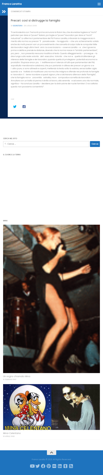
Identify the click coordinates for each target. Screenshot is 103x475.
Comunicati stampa (21, 11)
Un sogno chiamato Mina (16, 376)
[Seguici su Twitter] (37, 466)
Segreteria (17, 26)
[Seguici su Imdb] (54, 466)
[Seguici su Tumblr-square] (65, 466)
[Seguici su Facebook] (43, 466)
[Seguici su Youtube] (32, 466)
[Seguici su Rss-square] (71, 466)
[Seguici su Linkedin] (60, 466)
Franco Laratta (12, 4)
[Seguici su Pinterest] (49, 466)
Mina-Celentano (12, 433)
